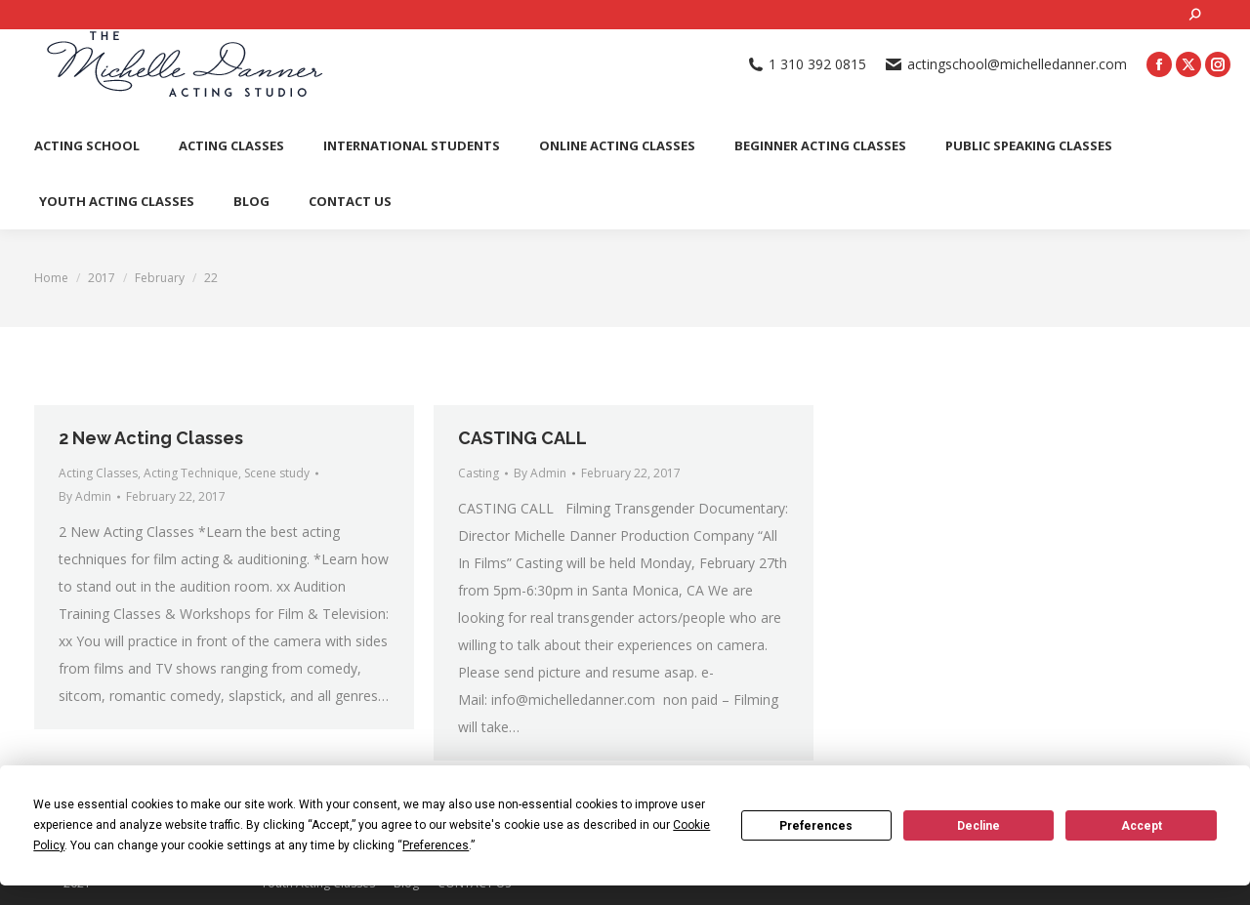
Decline (978, 826)
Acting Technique (191, 473)
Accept (1141, 826)
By (85, 496)
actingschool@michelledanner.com (1006, 64)
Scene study (277, 473)
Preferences (816, 826)
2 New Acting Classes (151, 438)
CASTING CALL (522, 438)
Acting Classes (98, 473)
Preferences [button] (435, 845)
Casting (478, 473)
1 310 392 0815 (807, 64)
